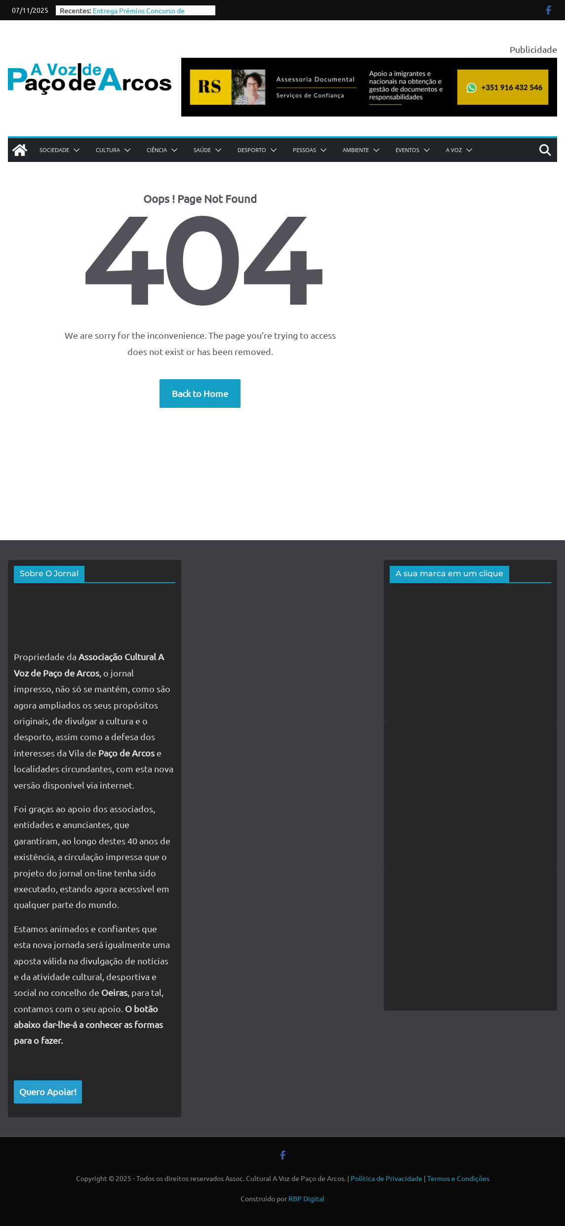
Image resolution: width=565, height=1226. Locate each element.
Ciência (157, 150)
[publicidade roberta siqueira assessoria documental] (369, 65)
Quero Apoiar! (48, 1091)
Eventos (407, 150)
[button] (74, 150)
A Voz (454, 150)
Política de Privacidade (386, 1178)
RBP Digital (306, 1198)
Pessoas (304, 150)
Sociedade (54, 150)
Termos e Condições (458, 1178)
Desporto (252, 150)
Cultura (108, 150)
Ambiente (356, 150)
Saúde (202, 150)
